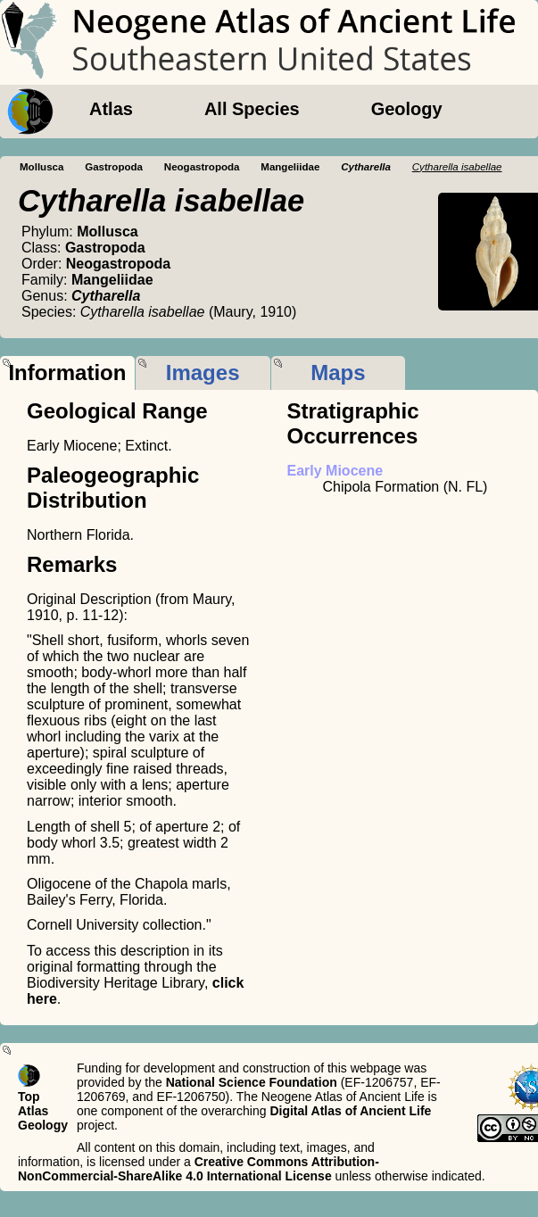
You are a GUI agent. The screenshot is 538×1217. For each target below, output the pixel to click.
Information (67, 372)
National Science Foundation (251, 1082)
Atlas (111, 109)
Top (29, 1096)
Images (203, 372)
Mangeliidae (290, 166)
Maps (337, 372)
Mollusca (41, 166)
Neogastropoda (202, 166)
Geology (407, 109)
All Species (252, 109)
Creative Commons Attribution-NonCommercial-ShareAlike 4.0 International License (198, 1169)
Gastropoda (114, 166)
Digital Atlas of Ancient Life (350, 1111)
